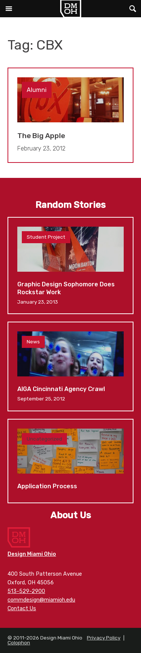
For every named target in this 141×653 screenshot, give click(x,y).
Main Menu (8, 8)
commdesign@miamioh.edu (41, 600)
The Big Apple (70, 115)
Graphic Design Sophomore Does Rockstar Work (70, 265)
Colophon (19, 642)
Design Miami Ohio (70, 8)
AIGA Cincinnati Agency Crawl (70, 366)
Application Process (70, 461)
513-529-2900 (26, 591)
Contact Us (22, 608)
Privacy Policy (103, 638)
